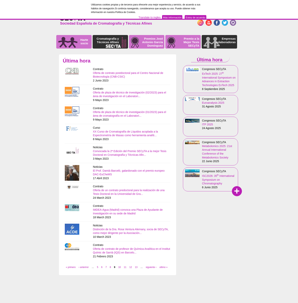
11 (125, 267)
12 (130, 267)
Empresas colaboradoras (226, 40)
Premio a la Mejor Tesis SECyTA (191, 42)
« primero (71, 267)
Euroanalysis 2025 (213, 102)
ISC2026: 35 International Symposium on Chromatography (218, 179)
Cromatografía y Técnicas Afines (107, 40)
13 (136, 267)
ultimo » (163, 267)
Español (231, 16)
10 (119, 267)
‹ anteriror (84, 267)
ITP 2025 (207, 124)
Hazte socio (84, 41)
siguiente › (151, 267)
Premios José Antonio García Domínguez (152, 42)
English (219, 16)
